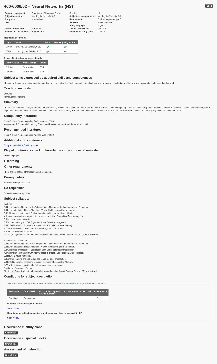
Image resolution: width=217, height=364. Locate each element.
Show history (13, 308)
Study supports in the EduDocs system (21, 145)
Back (209, 6)
